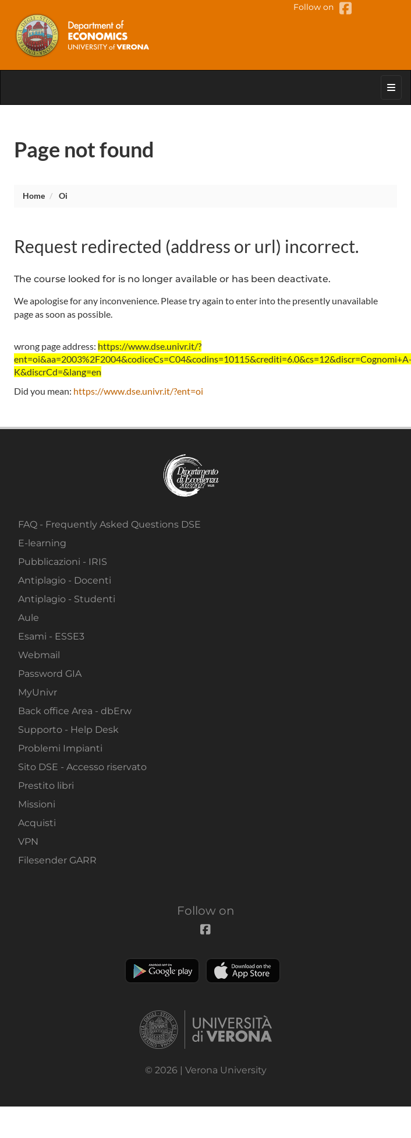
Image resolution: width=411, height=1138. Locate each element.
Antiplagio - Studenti (66, 599)
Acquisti (37, 822)
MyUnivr (37, 692)
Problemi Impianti (60, 748)
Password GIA (50, 673)
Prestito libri (46, 785)
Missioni (36, 804)
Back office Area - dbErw (75, 710)
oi (63, 196)
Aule (28, 617)
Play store (162, 970)
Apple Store (243, 970)
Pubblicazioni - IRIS (62, 561)
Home (34, 196)
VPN (28, 841)
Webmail (39, 655)
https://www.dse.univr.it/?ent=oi (138, 390)
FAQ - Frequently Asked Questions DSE (109, 524)
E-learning (42, 543)
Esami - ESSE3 (51, 636)
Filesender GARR (57, 860)
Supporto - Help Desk (68, 729)
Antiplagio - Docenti (64, 580)
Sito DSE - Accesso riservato (82, 766)
